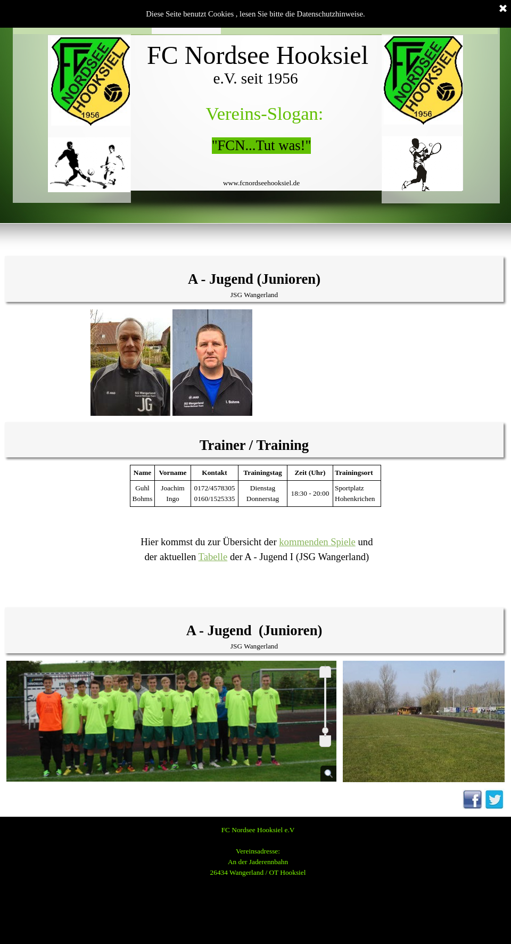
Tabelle (213, 556)
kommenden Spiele (317, 541)
